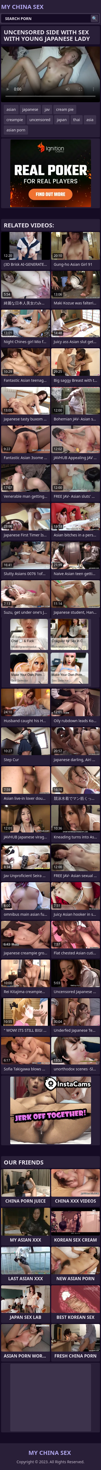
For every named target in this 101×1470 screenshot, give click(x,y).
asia (89, 119)
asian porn (15, 129)
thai (76, 119)
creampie (14, 119)
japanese (30, 109)
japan (62, 119)
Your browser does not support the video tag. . (50, 74)
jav (47, 109)
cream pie (65, 109)
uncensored (39, 119)
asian (11, 109)
